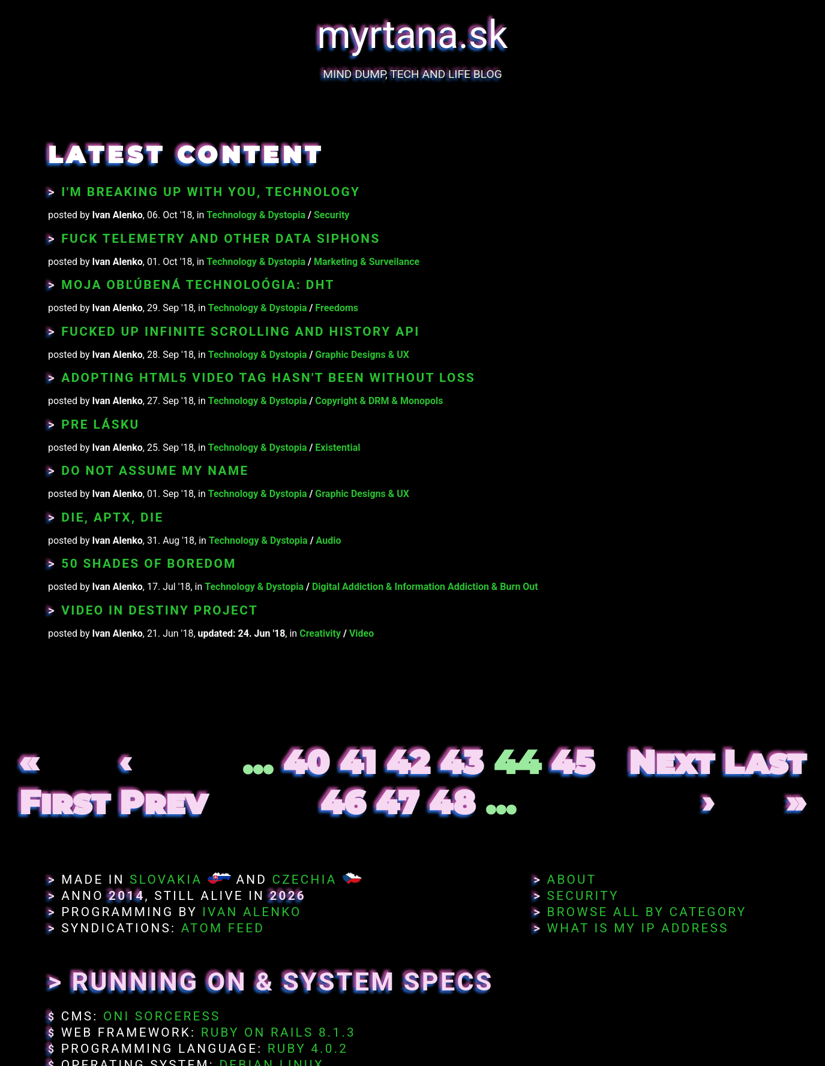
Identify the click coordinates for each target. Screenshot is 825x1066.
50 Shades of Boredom (148, 563)
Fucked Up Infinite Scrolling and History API (240, 331)
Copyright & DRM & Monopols (379, 400)
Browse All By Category (647, 912)
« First (64, 782)
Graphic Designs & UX (362, 354)
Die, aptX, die (112, 517)
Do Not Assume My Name (154, 470)
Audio (328, 540)
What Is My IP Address (638, 928)
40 (306, 762)
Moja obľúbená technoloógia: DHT (198, 285)
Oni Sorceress (162, 1016)
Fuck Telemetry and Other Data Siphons (220, 238)
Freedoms (336, 308)
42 (408, 762)
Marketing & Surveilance (366, 261)
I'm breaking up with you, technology (210, 192)
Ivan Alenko (251, 912)
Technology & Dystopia (255, 215)
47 (397, 802)
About (572, 879)
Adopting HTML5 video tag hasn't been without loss (268, 378)
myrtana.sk (412, 35)
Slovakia (166, 879)
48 (452, 802)
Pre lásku (100, 424)
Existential (337, 447)
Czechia (304, 879)
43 (462, 762)
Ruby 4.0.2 (308, 1048)
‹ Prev (163, 782)
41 (358, 762)
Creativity (320, 633)
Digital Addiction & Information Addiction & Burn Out (425, 586)
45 (573, 762)
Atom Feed (223, 928)
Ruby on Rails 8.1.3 (278, 1032)
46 (342, 802)
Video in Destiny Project (159, 610)
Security (331, 215)
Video (361, 633)
